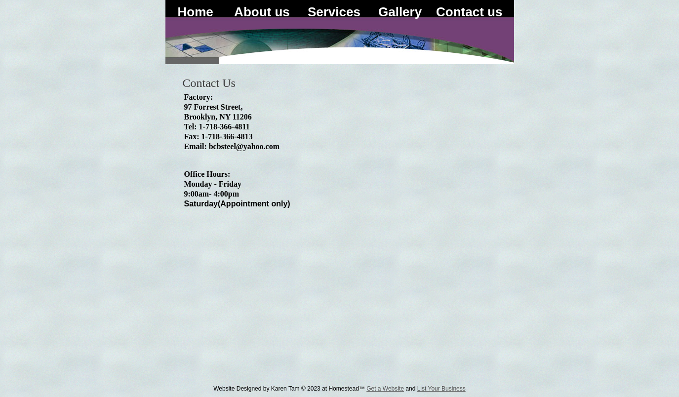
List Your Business (441, 388)
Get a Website (385, 388)
